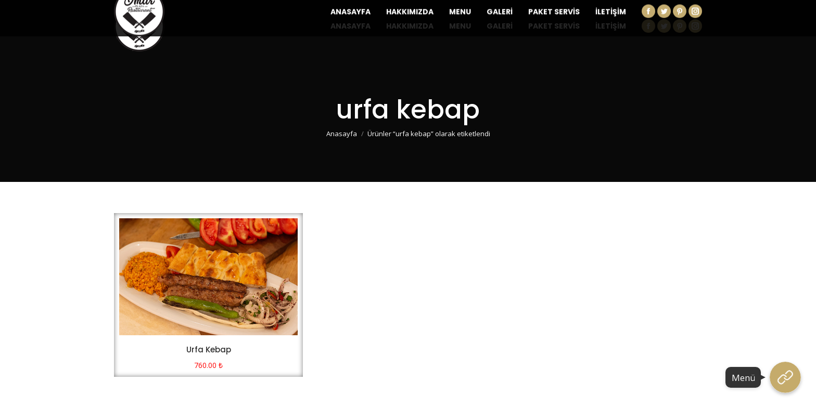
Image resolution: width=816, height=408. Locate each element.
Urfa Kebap (208, 349)
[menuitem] (350, 26)
